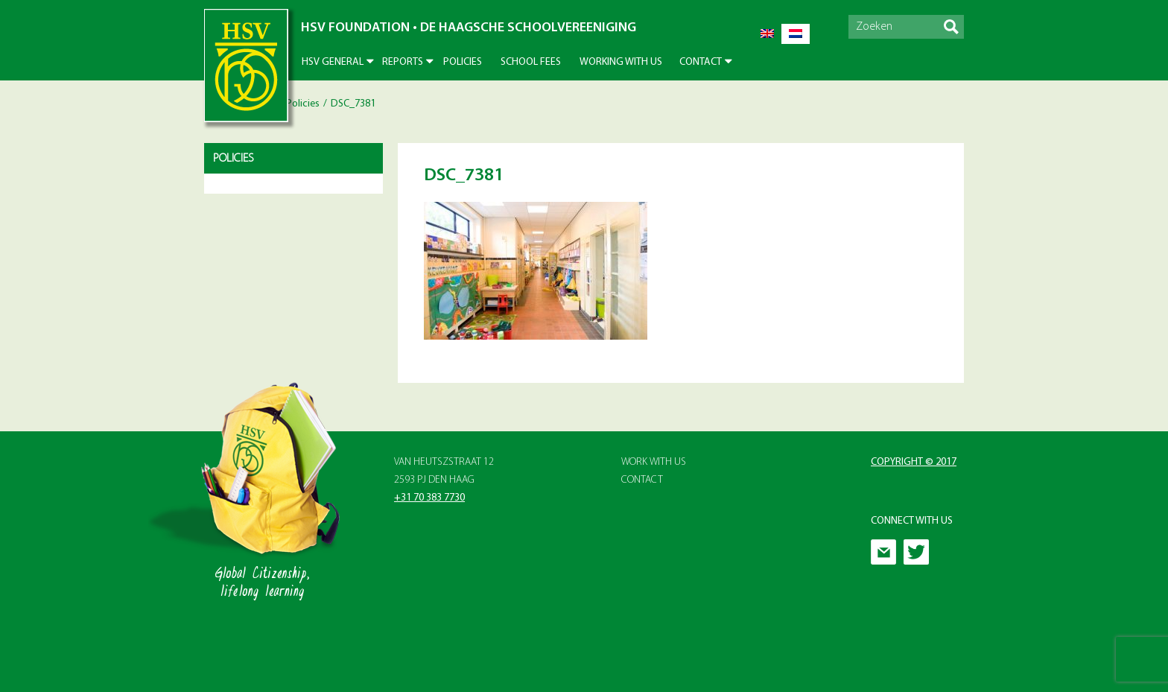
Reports (402, 62)
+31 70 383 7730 (429, 498)
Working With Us (621, 62)
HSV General (333, 62)
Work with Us (653, 462)
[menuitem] (767, 34)
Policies (462, 62)
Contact (700, 62)
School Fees (531, 62)
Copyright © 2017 (913, 462)
